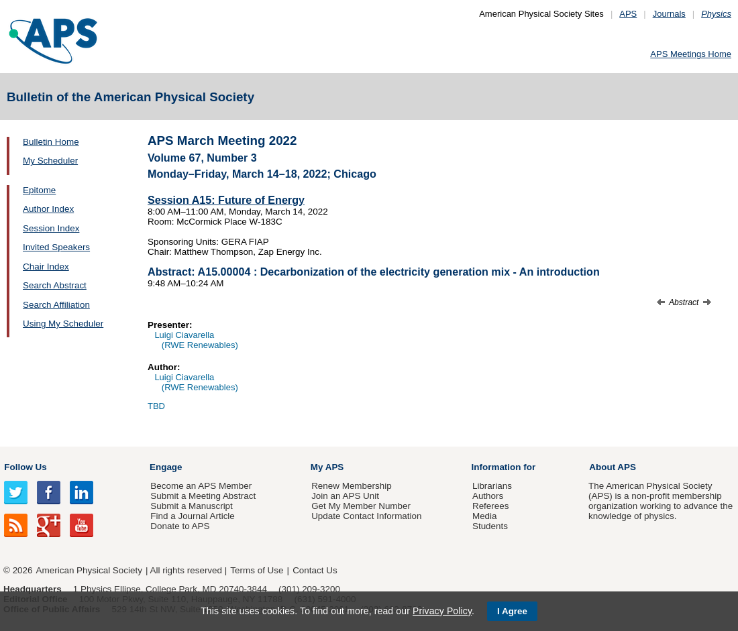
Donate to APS (179, 526)
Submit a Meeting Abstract (203, 496)
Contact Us (315, 570)
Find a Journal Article (192, 516)
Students (490, 526)
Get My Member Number (361, 506)
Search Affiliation (56, 305)
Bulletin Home (51, 142)
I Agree (512, 611)
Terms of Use (256, 570)
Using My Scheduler (63, 324)
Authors (487, 496)
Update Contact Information (366, 516)
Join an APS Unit (345, 496)
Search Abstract (55, 285)
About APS (612, 467)
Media (484, 516)
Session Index (51, 228)
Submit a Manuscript (191, 506)
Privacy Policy (442, 611)
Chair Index (46, 267)
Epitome (39, 190)
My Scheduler (50, 161)
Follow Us (25, 467)
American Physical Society (89, 570)
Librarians (492, 486)
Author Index (48, 209)
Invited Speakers (56, 247)
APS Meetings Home (690, 54)
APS (628, 14)
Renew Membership (351, 486)
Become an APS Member (201, 486)
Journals (669, 14)
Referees (490, 506)
